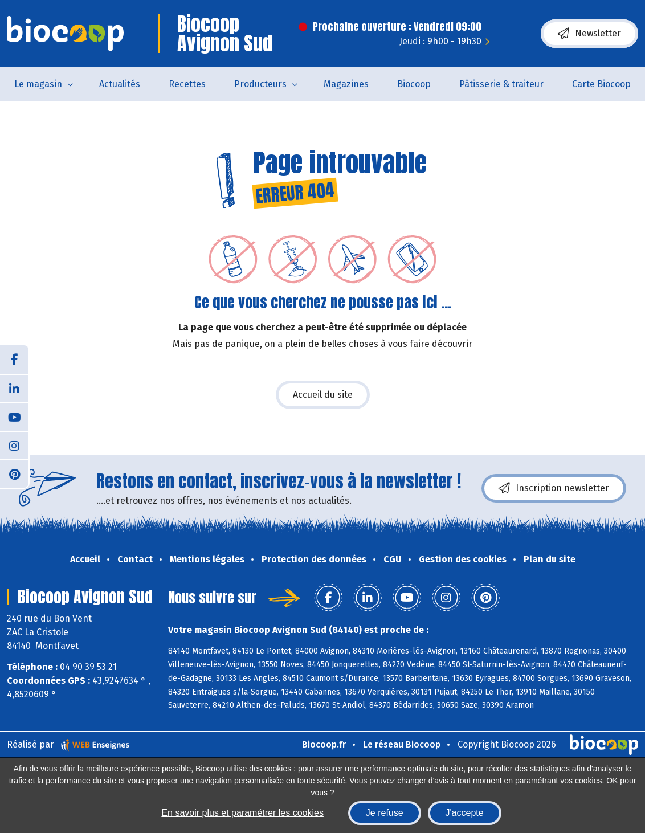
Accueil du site (323, 394)
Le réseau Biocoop (401, 744)
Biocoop (414, 84)
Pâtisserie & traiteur (501, 84)
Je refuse (384, 813)
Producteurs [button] (260, 84)
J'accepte (465, 813)
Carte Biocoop (601, 84)
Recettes (187, 84)
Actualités (119, 84)
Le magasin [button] (38, 84)
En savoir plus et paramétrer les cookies (242, 813)
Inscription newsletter (554, 488)
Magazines (346, 84)
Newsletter (589, 33)
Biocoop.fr (324, 744)
